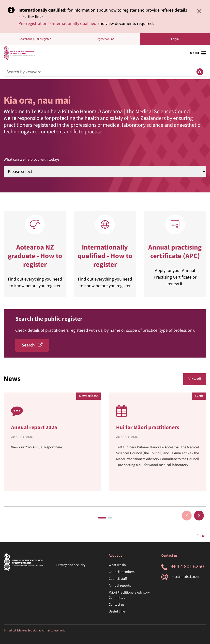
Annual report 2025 (34, 427)
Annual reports (120, 585)
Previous (187, 515)
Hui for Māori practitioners (147, 427)
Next (199, 515)
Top (201, 536)
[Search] (98, 72)
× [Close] (199, 11)
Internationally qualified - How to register (105, 255)
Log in (175, 39)
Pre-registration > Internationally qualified (57, 23)
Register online (105, 39)
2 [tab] (110, 517)
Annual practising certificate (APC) (175, 251)
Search (28, 345)
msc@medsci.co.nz (180, 576)
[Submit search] (199, 72)
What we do (117, 565)
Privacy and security (71, 565)
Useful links (117, 611)
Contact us (116, 604)
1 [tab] (102, 517)
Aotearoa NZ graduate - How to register (35, 255)
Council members (122, 571)
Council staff (118, 578)
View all (194, 379)
